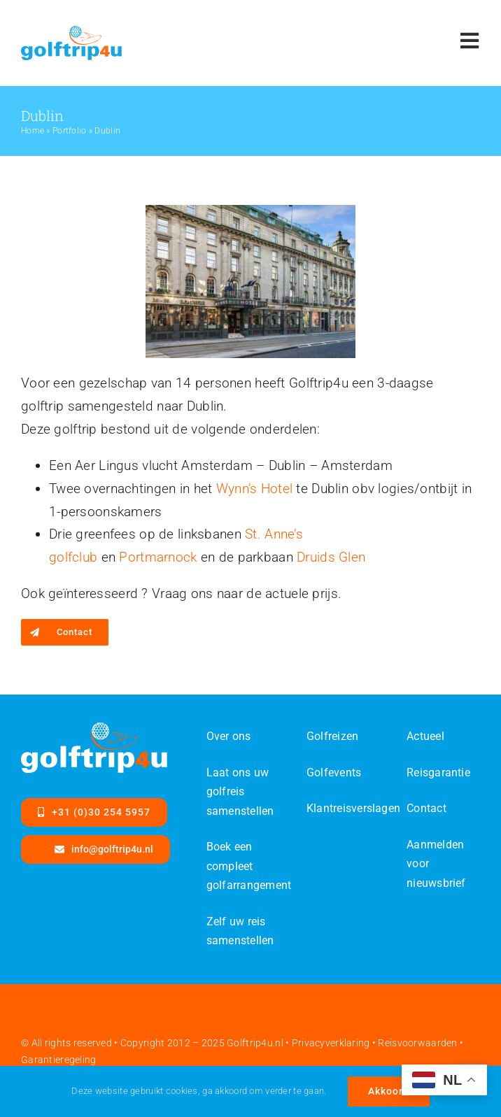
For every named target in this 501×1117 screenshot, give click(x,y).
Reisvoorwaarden (417, 1042)
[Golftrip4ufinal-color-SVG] (71, 32)
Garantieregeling (59, 1059)
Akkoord (388, 1091)
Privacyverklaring (331, 1042)
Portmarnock (158, 557)
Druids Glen (331, 557)
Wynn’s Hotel (254, 489)
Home (32, 131)
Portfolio (69, 131)
